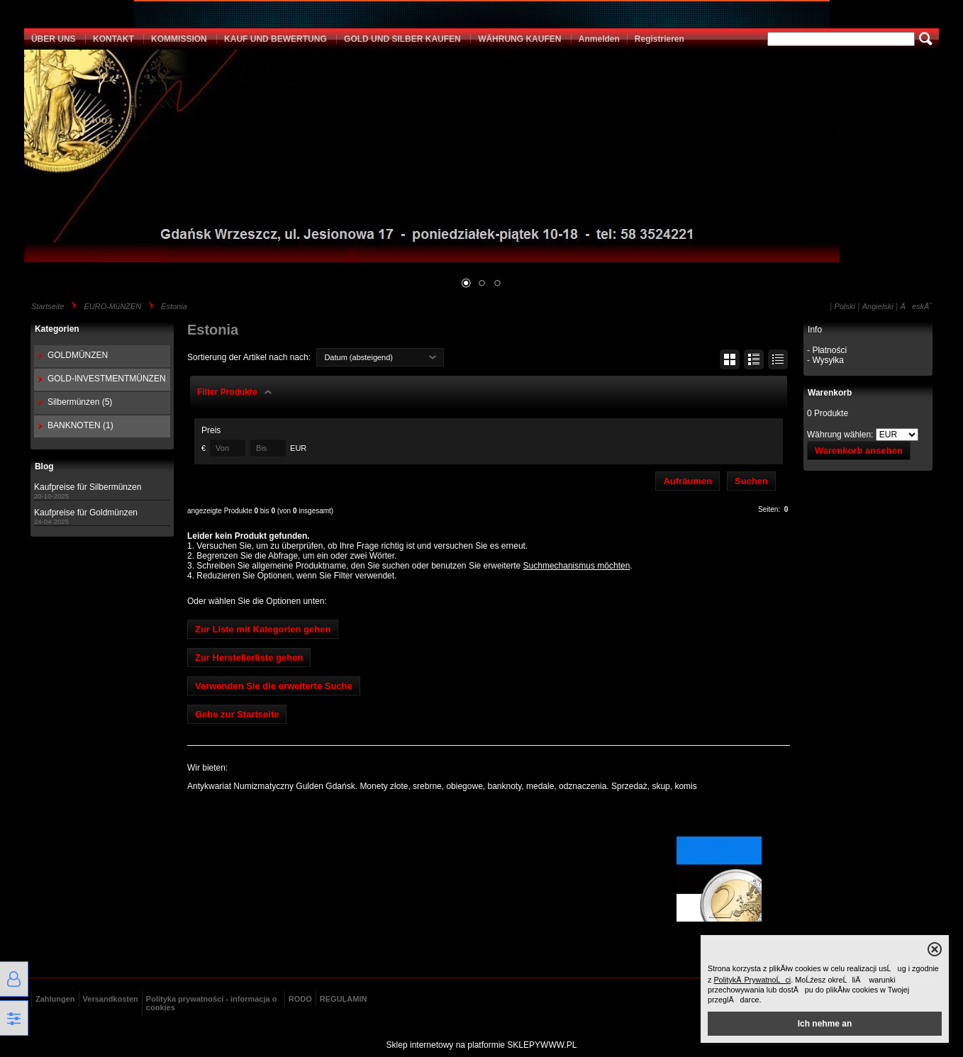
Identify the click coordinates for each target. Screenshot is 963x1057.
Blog (44, 466)
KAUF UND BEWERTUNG (275, 39)
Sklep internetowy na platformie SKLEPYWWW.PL (481, 1045)
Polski (845, 306)
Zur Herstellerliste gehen (249, 657)
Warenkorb (830, 393)
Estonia (174, 306)
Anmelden (599, 39)
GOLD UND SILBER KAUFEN (402, 39)
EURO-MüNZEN (112, 306)
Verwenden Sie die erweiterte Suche (273, 686)
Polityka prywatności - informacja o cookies (211, 1003)
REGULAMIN (343, 999)
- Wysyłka (825, 360)
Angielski (878, 306)
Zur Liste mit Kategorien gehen (262, 629)
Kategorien (57, 329)
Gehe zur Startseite (237, 714)
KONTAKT (113, 39)
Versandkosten (110, 999)
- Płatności (827, 350)
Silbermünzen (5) (80, 402)
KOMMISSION (179, 39)
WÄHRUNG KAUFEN (519, 39)
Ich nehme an (825, 1024)
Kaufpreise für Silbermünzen (87, 487)
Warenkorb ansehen (859, 450)
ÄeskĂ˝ (916, 306)
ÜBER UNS (53, 39)
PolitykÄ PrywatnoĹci (752, 979)
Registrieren (659, 39)
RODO (300, 999)
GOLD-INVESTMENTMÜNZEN (107, 379)
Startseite (47, 306)
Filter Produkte (227, 392)
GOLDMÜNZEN (78, 355)
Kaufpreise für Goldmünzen (86, 513)
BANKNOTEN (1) (80, 425)
